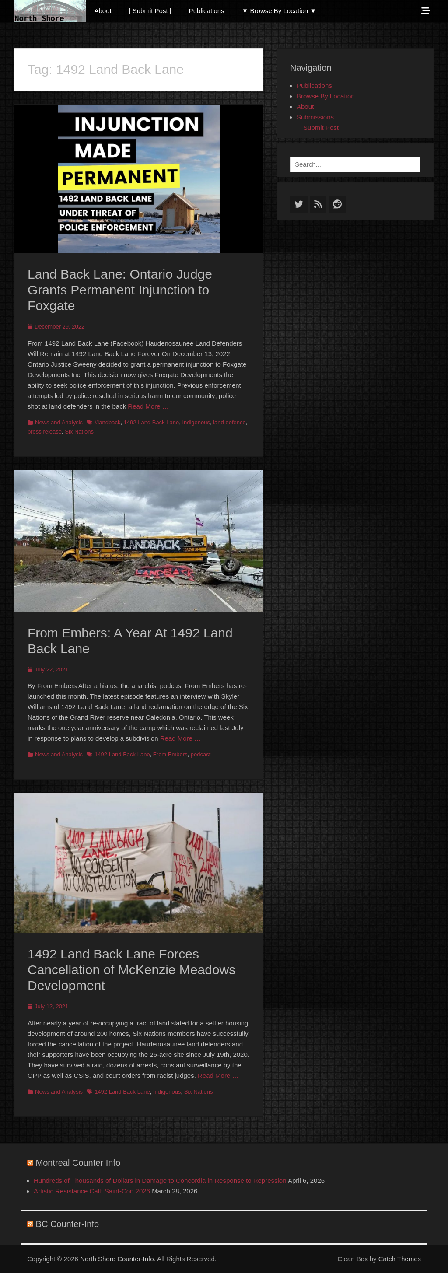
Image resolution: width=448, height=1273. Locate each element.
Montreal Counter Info (78, 1163)
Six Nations (79, 431)
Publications (206, 10)
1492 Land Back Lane (151, 422)
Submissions (315, 117)
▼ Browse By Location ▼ (279, 10)
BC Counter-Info (67, 1224)
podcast (201, 754)
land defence (229, 422)
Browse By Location (326, 96)
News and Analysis (59, 422)
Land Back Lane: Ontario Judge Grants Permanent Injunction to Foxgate (120, 290)
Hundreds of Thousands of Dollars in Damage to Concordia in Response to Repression (160, 1180)
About (103, 10)
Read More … (148, 406)
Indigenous (196, 422)
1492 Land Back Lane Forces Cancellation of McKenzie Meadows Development (131, 970)
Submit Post (321, 127)
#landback (107, 422)
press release (45, 431)
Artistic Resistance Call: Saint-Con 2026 (92, 1191)
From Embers (170, 754)
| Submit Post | (150, 10)
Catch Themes (399, 1259)
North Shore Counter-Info (117, 1259)
